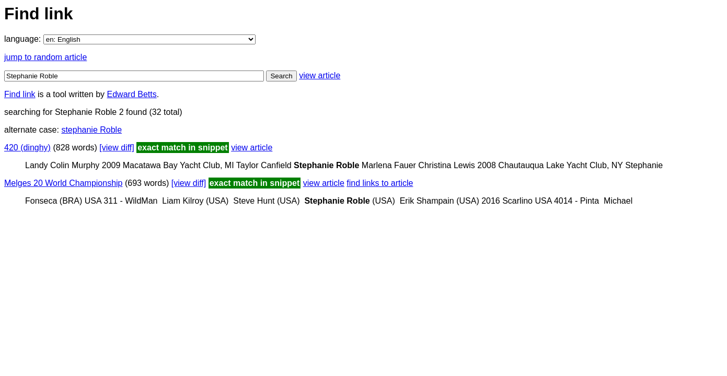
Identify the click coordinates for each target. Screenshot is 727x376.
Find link (20, 94)
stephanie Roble (91, 129)
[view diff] (116, 147)
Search (281, 76)
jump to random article (45, 57)
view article (319, 75)
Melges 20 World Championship (63, 183)
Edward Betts (132, 94)
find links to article (380, 183)
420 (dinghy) (27, 147)
